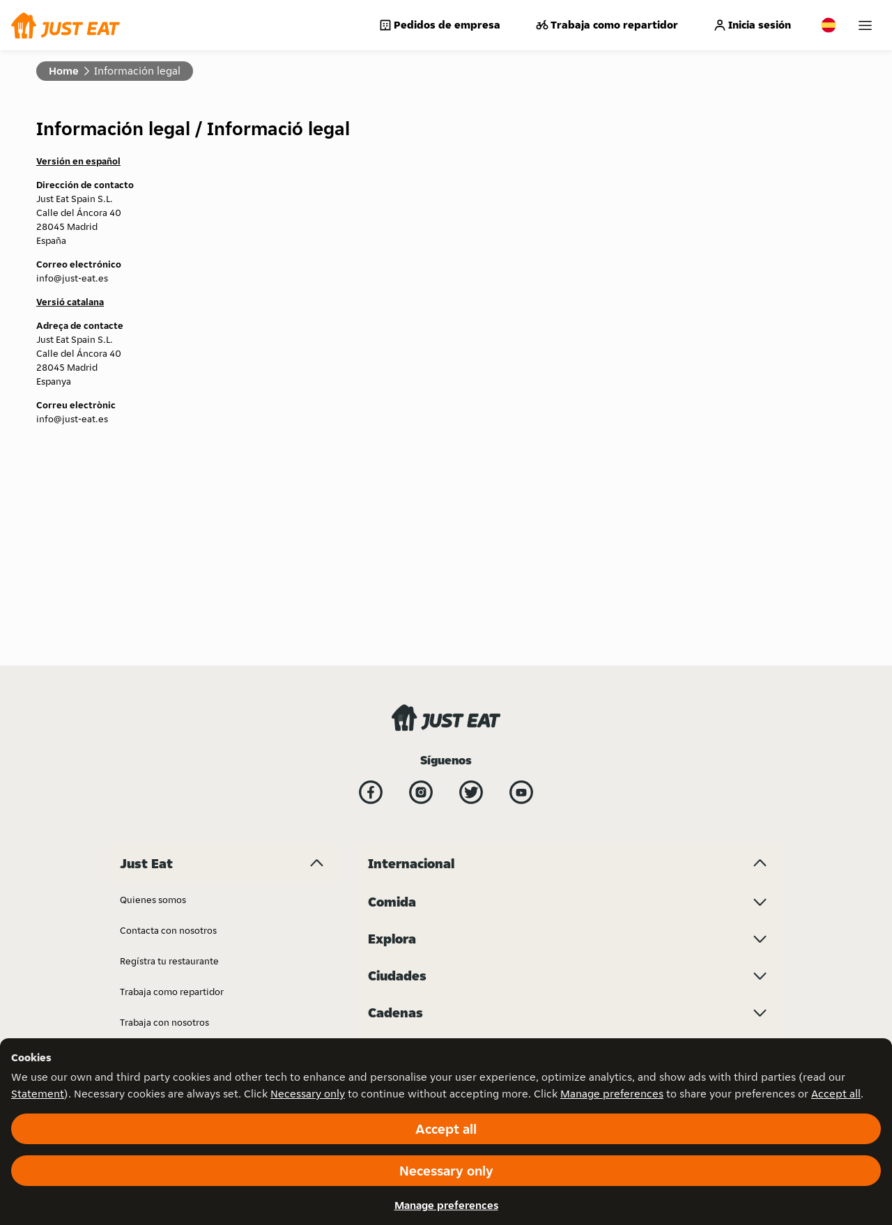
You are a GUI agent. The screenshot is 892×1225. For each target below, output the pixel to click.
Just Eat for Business (163, 834)
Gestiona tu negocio (164, 1018)
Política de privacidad (166, 864)
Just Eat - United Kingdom (561, 681)
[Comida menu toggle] (570, 902)
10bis (656, 834)
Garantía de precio (160, 895)
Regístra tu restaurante (169, 742)
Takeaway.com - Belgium (698, 711)
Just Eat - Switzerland (414, 772)
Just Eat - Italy (535, 742)
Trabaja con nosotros (164, 803)
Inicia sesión (752, 24)
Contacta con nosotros (168, 711)
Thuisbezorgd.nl (680, 803)
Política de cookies (160, 956)
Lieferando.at (535, 772)
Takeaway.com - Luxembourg (707, 742)
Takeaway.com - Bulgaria (698, 772)
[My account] (865, 25)
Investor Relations (407, 681)
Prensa (134, 987)
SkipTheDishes (676, 681)
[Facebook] (371, 573)
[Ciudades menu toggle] (570, 975)
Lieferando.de (536, 803)
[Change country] (828, 25)
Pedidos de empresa (439, 24)
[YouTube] (521, 573)
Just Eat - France (403, 803)
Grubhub (387, 742)
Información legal (158, 926)
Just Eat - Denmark (407, 834)
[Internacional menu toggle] (570, 644)
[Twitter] (471, 573)
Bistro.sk (386, 711)
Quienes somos (153, 681)
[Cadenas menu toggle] (570, 1012)
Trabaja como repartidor (606, 24)
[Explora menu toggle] (570, 938)
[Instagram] (421, 573)
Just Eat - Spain (400, 864)
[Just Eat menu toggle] (224, 644)
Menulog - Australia (548, 834)
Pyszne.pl (527, 864)
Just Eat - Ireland (541, 711)
